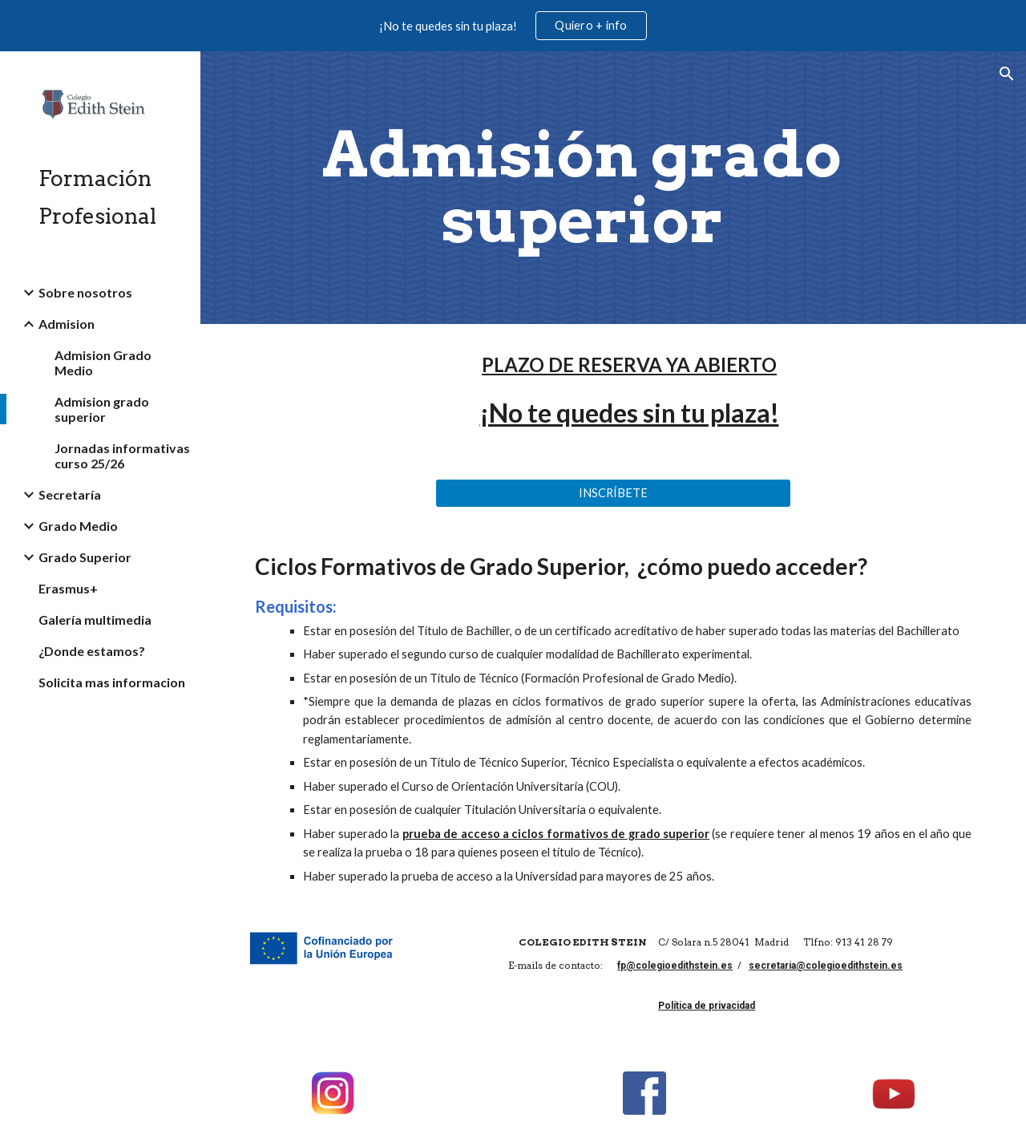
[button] (1007, 74)
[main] (582, 187)
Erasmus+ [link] (68, 588)
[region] (513, 25)
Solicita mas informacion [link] (111, 682)
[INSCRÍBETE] (613, 492)
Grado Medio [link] (78, 525)
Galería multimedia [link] (94, 619)
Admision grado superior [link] (102, 409)
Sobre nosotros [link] (85, 292)
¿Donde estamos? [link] (91, 650)
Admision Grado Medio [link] (103, 362)
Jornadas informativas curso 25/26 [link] (122, 455)
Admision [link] (66, 323)
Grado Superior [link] (84, 557)
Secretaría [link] (69, 494)
